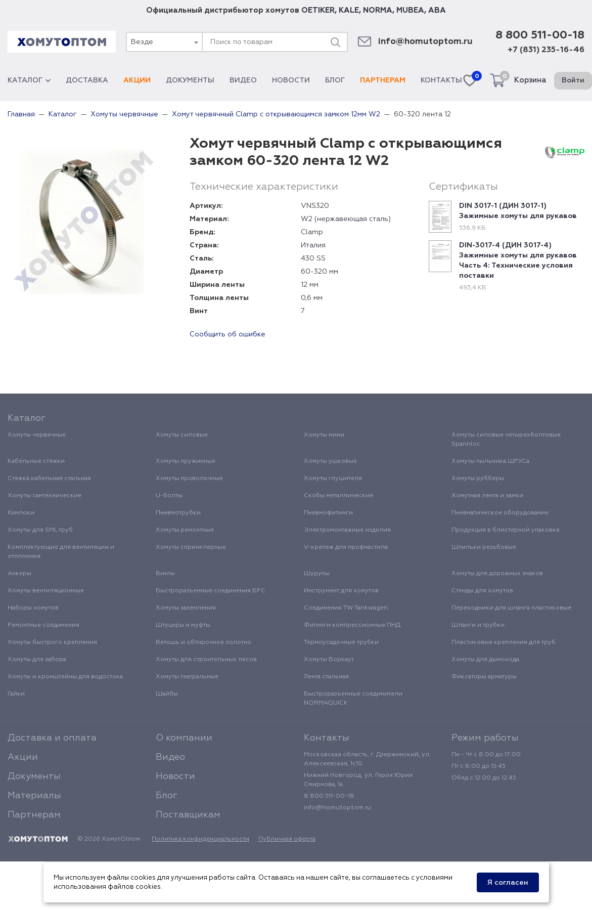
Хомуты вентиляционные (46, 591)
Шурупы (317, 574)
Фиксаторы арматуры (484, 677)
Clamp (312, 232)
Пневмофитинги (328, 513)
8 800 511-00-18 (539, 35)
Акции (137, 80)
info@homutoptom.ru (425, 41)
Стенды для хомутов (482, 591)
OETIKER (318, 10)
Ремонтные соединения (43, 625)
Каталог (29, 80)
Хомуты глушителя (333, 478)
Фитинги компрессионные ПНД (352, 625)
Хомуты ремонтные (185, 530)
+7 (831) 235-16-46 (546, 50)
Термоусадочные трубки (341, 642)
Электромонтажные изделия (347, 530)
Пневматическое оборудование (500, 513)
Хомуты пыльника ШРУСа (490, 461)
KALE (349, 10)
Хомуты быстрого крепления (52, 642)
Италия (313, 245)
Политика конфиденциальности (200, 839)
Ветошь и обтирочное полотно (203, 642)
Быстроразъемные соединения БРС (210, 591)
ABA (437, 10)
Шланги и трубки (478, 625)
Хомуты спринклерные (191, 547)
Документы (190, 80)
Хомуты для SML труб (40, 530)
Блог (335, 80)
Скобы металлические (338, 496)
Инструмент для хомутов (341, 591)
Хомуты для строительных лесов (206, 660)
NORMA (377, 10)
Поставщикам (188, 814)
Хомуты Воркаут (329, 660)
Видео (243, 80)
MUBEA (410, 10)
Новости (291, 80)
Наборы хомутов (33, 608)
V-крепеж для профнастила (346, 547)
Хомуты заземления (186, 608)
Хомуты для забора (37, 660)
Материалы (34, 795)
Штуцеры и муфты (183, 625)
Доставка (87, 80)
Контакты (441, 80)
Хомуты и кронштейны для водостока (65, 677)
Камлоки (21, 513)
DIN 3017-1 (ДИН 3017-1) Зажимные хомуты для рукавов (518, 211)
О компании (184, 738)
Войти (573, 80)
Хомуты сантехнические (44, 496)
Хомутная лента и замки (487, 496)
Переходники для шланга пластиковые (511, 608)
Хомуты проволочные (189, 478)
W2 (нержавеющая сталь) (346, 219)
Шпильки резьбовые (483, 547)
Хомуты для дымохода (485, 660)
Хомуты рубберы (477, 478)
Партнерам (382, 80)
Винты (165, 574)
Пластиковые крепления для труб (503, 642)
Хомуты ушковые (330, 461)
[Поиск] (335, 42)
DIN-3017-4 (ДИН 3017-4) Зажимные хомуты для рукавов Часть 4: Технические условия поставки (518, 260)
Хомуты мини (324, 435)
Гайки (16, 694)
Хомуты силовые (182, 435)
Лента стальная (326, 677)
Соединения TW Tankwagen (346, 608)
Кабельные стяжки (36, 461)
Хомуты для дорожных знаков (497, 574)
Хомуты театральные (187, 677)
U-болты (169, 496)
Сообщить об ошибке (227, 334)
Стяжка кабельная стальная (49, 478)
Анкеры (19, 574)
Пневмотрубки (178, 513)
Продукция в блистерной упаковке (505, 530)
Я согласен (507, 882)
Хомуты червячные (37, 435)
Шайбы (167, 694)
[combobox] (164, 42)
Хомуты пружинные (185, 461)
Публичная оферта (286, 839)
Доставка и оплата (52, 738)
